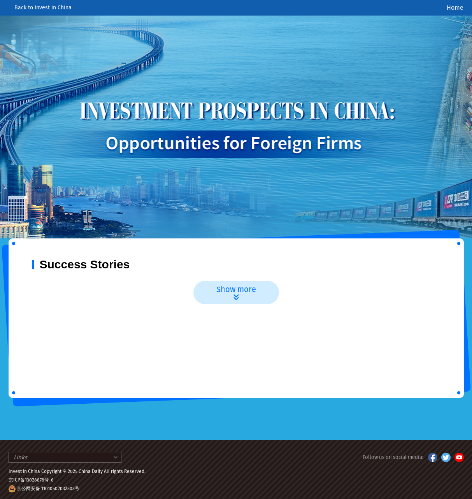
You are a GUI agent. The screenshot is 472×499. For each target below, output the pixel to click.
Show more (236, 294)
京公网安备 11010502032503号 (48, 488)
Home (455, 7)
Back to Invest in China (40, 7)
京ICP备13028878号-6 (31, 480)
